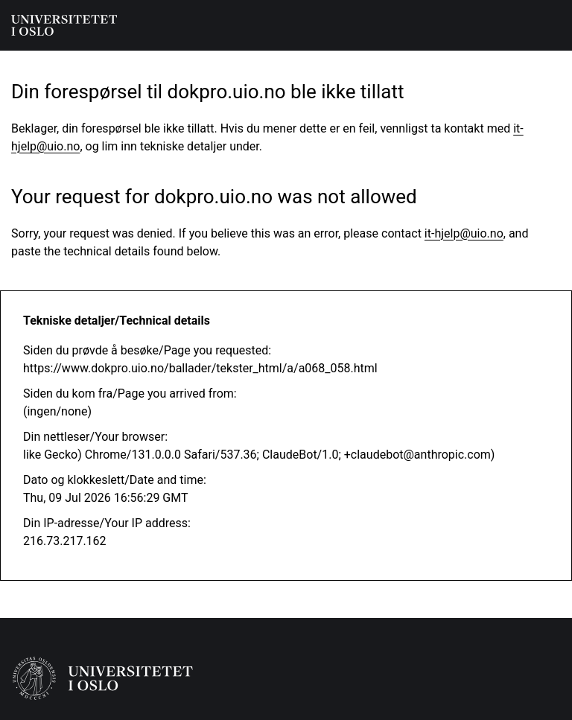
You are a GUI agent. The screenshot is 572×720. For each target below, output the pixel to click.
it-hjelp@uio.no (464, 233)
